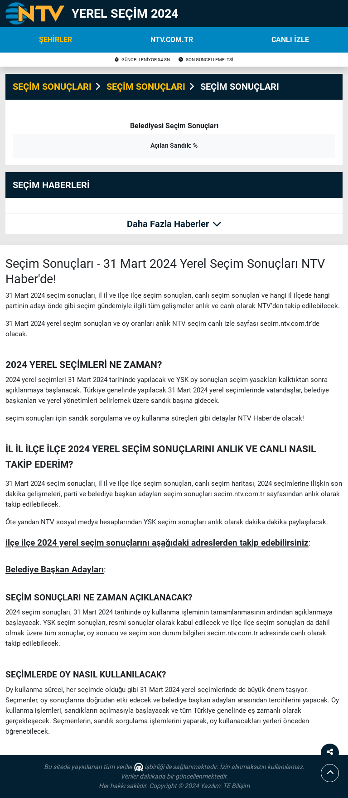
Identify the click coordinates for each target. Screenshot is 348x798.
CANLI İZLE (290, 39)
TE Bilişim (236, 785)
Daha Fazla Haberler (174, 223)
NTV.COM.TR (171, 39)
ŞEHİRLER (55, 39)
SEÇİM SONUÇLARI (52, 86)
